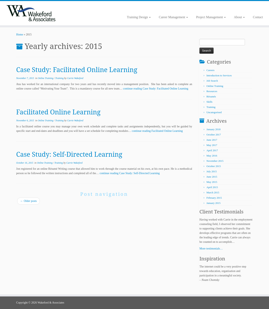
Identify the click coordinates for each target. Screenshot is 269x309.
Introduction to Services (219, 75)
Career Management (173, 17)
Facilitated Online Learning (58, 112)
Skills (210, 101)
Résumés (211, 96)
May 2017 (212, 145)
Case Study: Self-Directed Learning (69, 154)
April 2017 (212, 150)
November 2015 (215, 160)
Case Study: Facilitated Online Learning (76, 69)
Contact (258, 17)
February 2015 (214, 197)
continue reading (155, 88)
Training (59, 78)
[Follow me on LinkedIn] (79, 8)
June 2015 (212, 176)
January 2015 (214, 203)
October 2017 (214, 134)
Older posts (28, 200)
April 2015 (212, 187)
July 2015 (212, 171)
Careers (211, 70)
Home (19, 34)
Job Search (212, 80)
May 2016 (212, 155)
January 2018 (214, 129)
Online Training (46, 78)
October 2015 (214, 166)
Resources (212, 91)
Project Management (211, 17)
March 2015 (213, 192)
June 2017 (212, 139)
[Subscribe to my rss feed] (74, 8)
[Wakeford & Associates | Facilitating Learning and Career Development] (31, 13)
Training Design (139, 17)
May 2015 (212, 181)
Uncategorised (214, 112)
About (239, 17)
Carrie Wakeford (75, 78)
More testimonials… (211, 248)
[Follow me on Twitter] (77, 8)
